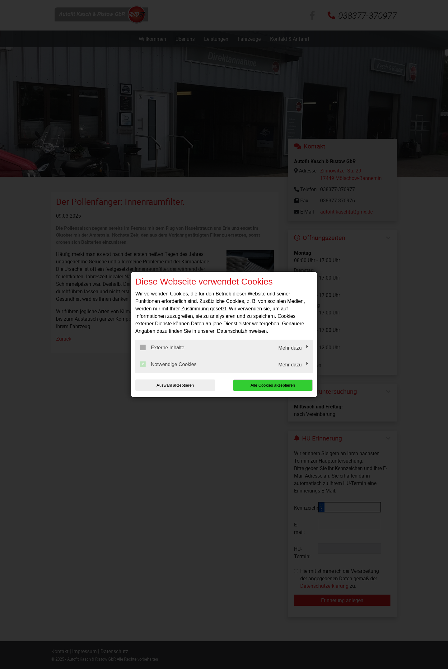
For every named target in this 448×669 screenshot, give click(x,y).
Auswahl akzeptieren (175, 385)
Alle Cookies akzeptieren (272, 385)
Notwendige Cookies (168, 364)
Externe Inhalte (162, 347)
